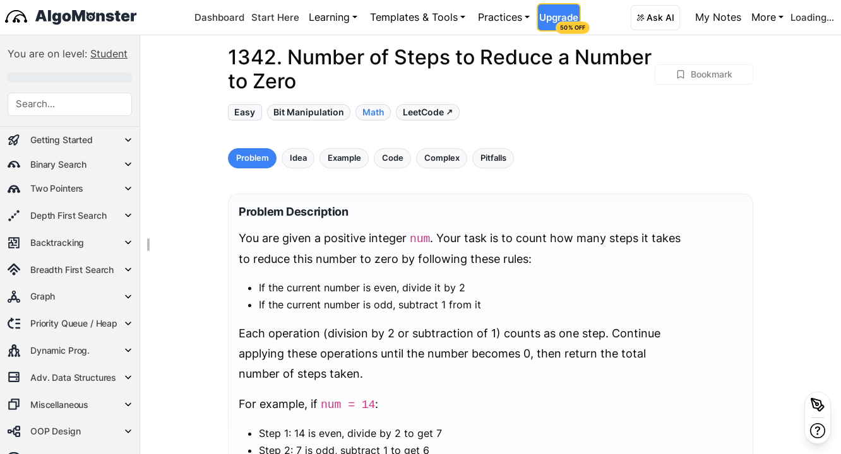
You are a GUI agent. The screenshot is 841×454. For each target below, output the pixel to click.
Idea (298, 158)
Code (392, 158)
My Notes (718, 17)
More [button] (763, 17)
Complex (442, 158)
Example (344, 158)
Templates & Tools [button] (414, 17)
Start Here (275, 17)
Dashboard (219, 17)
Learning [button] (329, 17)
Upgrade (559, 21)
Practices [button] (500, 17)
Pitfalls (493, 158)
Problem (252, 158)
